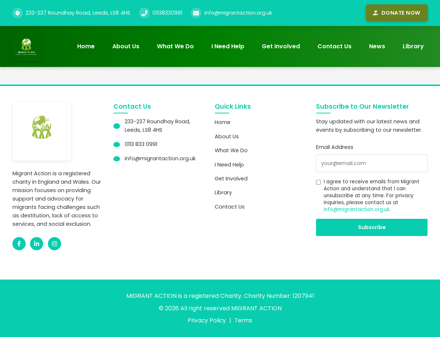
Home (86, 46)
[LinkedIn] (36, 243)
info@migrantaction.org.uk (239, 12)
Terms (244, 320)
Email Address (334, 147)
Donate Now (396, 12)
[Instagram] (54, 243)
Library (413, 46)
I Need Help (227, 46)
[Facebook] (19, 243)
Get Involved (281, 46)
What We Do (175, 46)
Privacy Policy (206, 320)
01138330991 (167, 12)
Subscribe (372, 227)
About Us (125, 46)
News (377, 46)
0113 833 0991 (141, 144)
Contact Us (334, 46)
